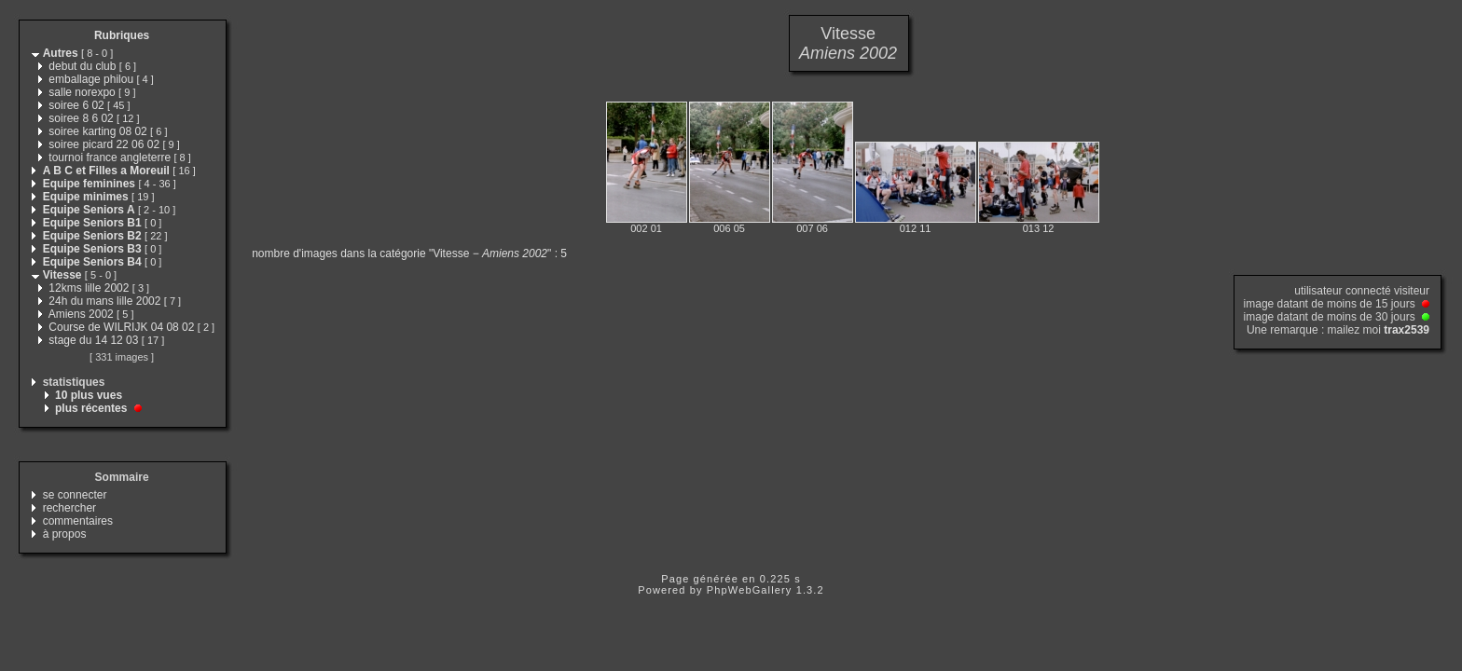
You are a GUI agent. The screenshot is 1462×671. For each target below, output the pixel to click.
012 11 (915, 228)
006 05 (729, 228)
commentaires (78, 520)
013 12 (1039, 228)
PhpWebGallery (750, 590)
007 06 (812, 228)
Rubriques (121, 35)
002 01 (646, 228)
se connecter (75, 494)
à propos (65, 534)
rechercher (69, 507)
